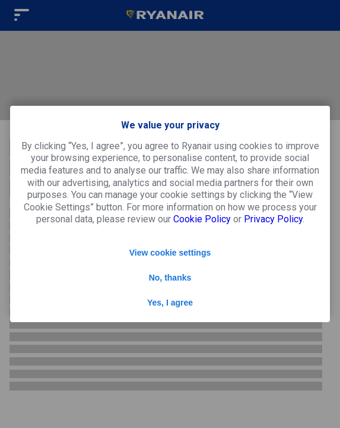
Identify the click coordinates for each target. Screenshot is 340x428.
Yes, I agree (170, 302)
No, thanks (170, 277)
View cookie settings (170, 252)
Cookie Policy (202, 219)
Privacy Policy (273, 219)
